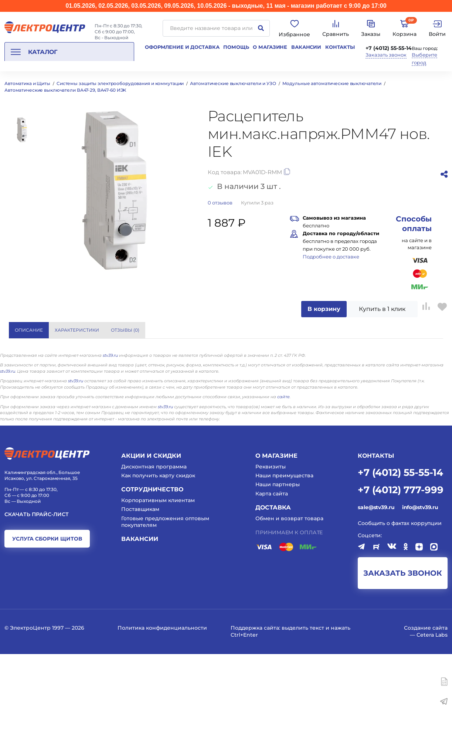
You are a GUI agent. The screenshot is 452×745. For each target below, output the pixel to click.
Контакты (340, 47)
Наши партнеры (277, 575)
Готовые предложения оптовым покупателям (165, 612)
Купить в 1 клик (382, 308)
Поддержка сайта (255, 719)
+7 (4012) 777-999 (400, 580)
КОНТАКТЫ (376, 547)
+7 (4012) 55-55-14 (389, 48)
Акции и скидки (151, 547)
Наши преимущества (284, 566)
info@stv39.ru (420, 598)
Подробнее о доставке (331, 257)
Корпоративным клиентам (158, 591)
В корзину (323, 308)
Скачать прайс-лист (36, 605)
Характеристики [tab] (77, 330)
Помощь (236, 47)
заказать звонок (402, 664)
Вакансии (306, 47)
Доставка (273, 598)
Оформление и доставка (182, 47)
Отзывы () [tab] (125, 330)
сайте (283, 488)
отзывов (220, 203)
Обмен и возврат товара (289, 609)
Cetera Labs (432, 725)
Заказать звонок (386, 55)
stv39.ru (110, 446)
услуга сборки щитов (47, 629)
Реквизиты (270, 557)
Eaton (329, 359)
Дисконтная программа (154, 557)
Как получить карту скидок (158, 566)
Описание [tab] (29, 330)
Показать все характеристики (379, 329)
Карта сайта (271, 584)
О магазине (270, 47)
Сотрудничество (152, 580)
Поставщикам (140, 600)
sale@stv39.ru (376, 598)
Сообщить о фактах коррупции (400, 614)
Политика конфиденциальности (162, 719)
